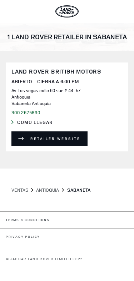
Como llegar (41, 122)
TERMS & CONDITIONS (27, 220)
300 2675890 (25, 112)
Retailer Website (55, 138)
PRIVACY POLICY (23, 237)
